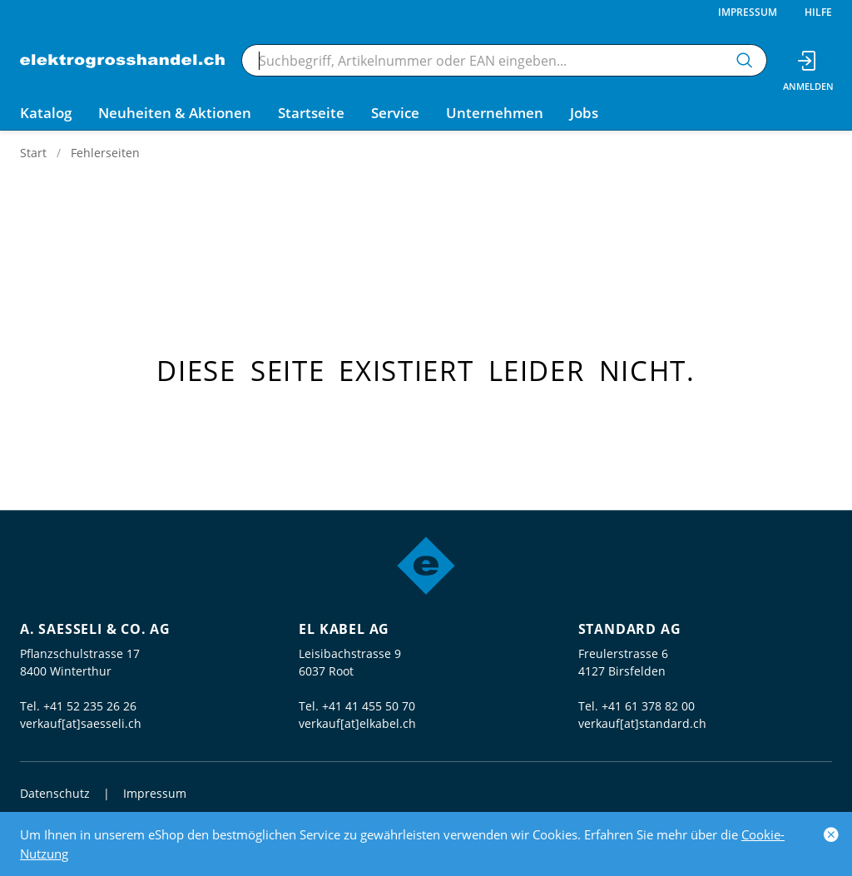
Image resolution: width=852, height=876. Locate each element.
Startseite (311, 112)
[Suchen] (744, 60)
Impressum (747, 12)
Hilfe (818, 12)
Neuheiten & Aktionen (174, 112)
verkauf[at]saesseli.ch (80, 723)
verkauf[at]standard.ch (642, 723)
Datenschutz (55, 793)
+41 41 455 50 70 (368, 706)
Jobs (584, 112)
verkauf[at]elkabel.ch (357, 723)
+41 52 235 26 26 (89, 706)
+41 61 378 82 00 (648, 706)
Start (33, 153)
